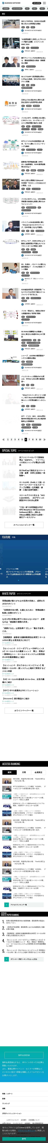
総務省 (29, 106)
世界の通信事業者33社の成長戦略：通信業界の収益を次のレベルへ (25, 922)
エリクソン (34, 47)
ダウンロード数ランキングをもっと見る (24, 959)
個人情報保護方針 (37, 1123)
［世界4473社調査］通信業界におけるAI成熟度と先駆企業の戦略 (25, 928)
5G (23, 27)
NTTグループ (31, 66)
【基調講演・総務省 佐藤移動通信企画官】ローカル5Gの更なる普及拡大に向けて (25, 934)
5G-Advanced (31, 207)
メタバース (25, 275)
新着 (3, 1099)
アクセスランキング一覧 (19, 905)
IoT (42, 8)
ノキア (34, 129)
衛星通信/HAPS (27, 364)
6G (35, 8)
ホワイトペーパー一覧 (24, 711)
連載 (3, 1108)
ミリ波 (35, 427)
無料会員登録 (36, 3)
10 (40, 439)
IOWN (6, 8)
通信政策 (36, 106)
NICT (33, 406)
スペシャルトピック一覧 (24, 525)
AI (27, 8)
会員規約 (27, 1123)
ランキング (6, 1103)
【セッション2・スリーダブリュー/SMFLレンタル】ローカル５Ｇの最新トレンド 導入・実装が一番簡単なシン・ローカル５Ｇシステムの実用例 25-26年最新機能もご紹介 (26, 943)
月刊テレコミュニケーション (11, 1113)
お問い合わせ (6, 1123)
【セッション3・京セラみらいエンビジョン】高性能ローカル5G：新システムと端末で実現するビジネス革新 (25, 951)
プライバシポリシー (27, 1130)
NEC (32, 27)
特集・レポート (7, 1094)
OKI (23, 342)
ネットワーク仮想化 (33, 342)
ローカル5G (17, 8)
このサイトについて (12, 1120)
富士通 (40, 129)
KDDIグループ (35, 298)
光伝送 (24, 300)
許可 (24, 1139)
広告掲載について (34, 1120)
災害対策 (29, 361)
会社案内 (23, 1120)
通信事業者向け (27, 87)
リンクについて (17, 1123)
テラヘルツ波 (26, 427)
